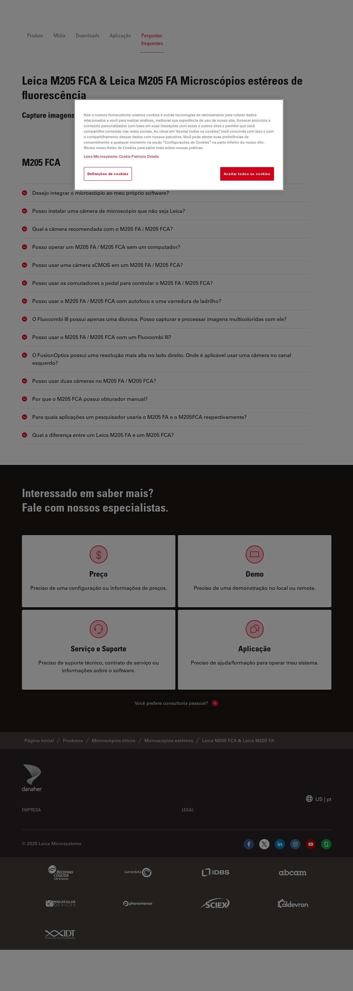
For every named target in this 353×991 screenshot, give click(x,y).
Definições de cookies (108, 173)
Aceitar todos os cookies (247, 173)
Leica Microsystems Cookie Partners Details (121, 156)
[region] (179, 145)
